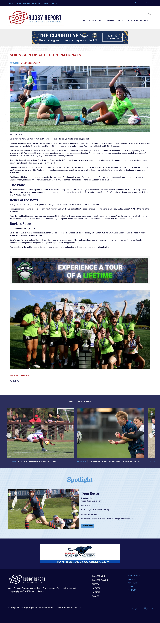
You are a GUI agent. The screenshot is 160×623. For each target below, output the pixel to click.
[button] (19, 510)
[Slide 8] (92, 531)
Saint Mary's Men (94, 501)
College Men (89, 20)
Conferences (15, 3)
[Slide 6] (84, 531)
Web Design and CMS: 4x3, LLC (69, 608)
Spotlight (36, 3)
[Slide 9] (96, 531)
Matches (26, 3)
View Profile (88, 526)
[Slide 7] (88, 531)
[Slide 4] (76, 531)
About (45, 3)
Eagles (147, 20)
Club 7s (16, 381)
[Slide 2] (68, 531)
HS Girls (138, 20)
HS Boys (128, 20)
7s (11, 381)
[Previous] (8, 435)
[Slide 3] (72, 531)
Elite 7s (119, 20)
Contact (53, 3)
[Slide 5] (80, 531)
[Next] (151, 435)
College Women (106, 20)
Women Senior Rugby (30, 63)
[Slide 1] (64, 531)
